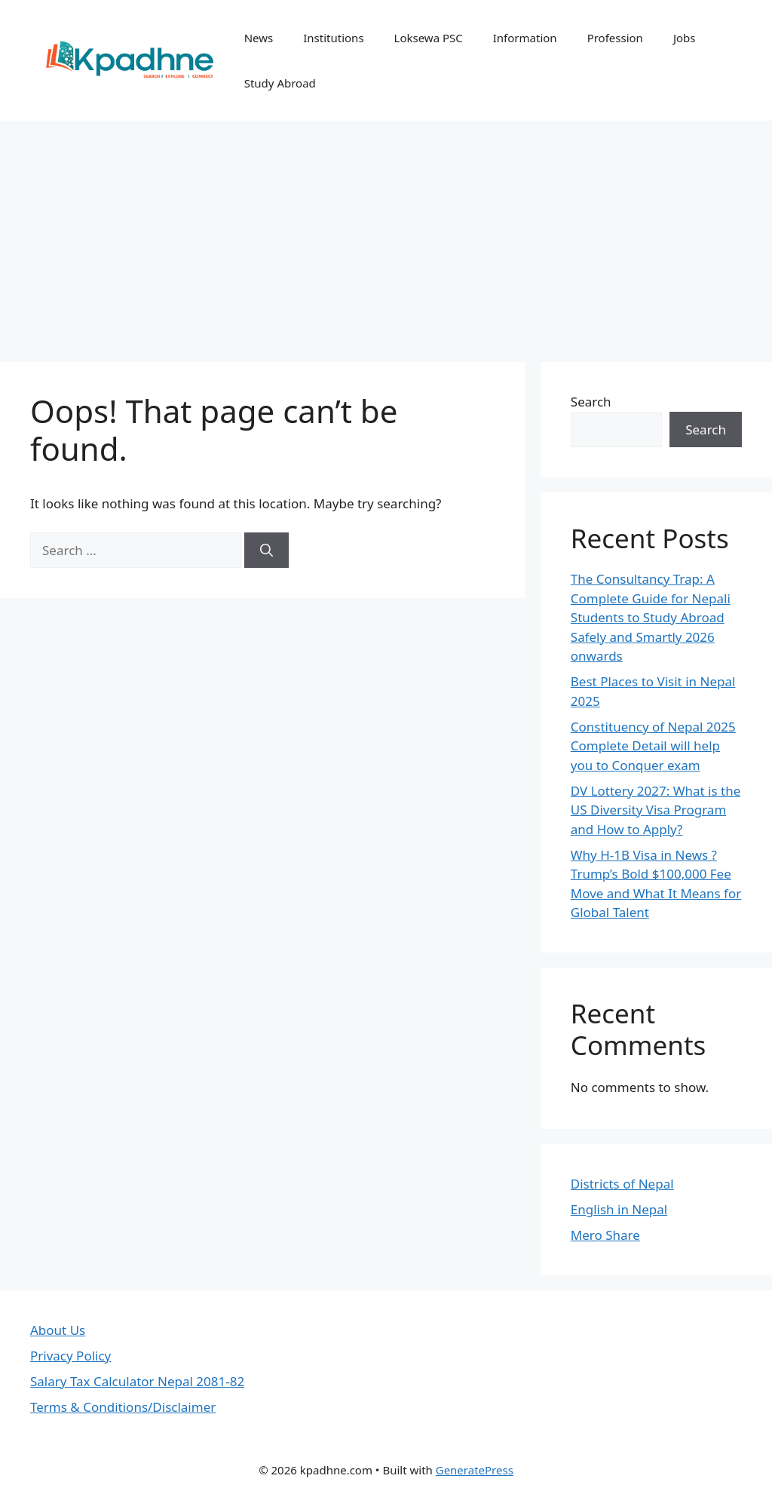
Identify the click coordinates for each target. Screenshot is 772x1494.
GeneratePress (474, 1469)
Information (525, 37)
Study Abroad (280, 82)
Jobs (684, 37)
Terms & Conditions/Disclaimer (123, 1407)
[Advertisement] (386, 233)
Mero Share (605, 1235)
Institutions (333, 37)
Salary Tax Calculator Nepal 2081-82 (137, 1381)
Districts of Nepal (622, 1183)
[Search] (266, 550)
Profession (615, 37)
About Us (57, 1330)
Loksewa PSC (428, 37)
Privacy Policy (70, 1355)
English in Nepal (619, 1209)
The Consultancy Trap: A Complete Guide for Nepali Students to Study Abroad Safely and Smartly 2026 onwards (651, 617)
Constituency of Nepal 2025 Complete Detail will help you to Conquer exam (653, 746)
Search (591, 401)
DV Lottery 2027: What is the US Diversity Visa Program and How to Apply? (656, 810)
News (259, 37)
